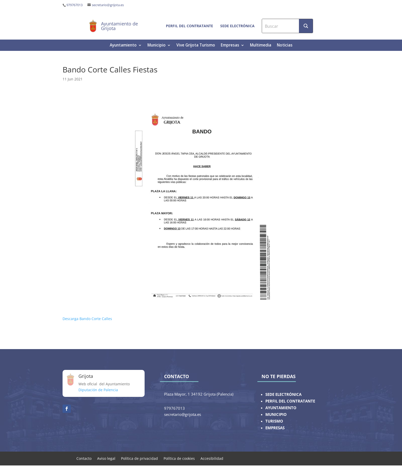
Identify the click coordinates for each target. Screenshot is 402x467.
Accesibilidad (211, 458)
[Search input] (281, 26)
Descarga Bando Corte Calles (87, 318)
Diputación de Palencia (98, 389)
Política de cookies (179, 458)
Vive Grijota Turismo (195, 45)
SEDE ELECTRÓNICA (283, 394)
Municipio (156, 45)
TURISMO (274, 421)
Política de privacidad (139, 458)
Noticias (285, 45)
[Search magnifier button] (306, 26)
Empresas (230, 45)
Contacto (84, 458)
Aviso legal (106, 458)
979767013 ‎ (74, 5)
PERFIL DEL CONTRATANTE (290, 401)
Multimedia (260, 45)
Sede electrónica (237, 25)
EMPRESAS (275, 428)
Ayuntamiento (123, 45)
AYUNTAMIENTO (280, 407)
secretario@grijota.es (108, 5)
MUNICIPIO (276, 414)
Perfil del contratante (189, 25)
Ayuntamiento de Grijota (119, 26)
